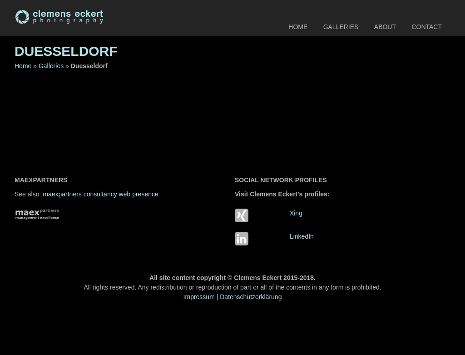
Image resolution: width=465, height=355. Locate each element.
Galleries (341, 26)
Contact (426, 26)
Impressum (199, 296)
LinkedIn (302, 236)
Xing (296, 213)
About (385, 26)
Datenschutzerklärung (251, 296)
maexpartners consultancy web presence (100, 194)
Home (297, 26)
